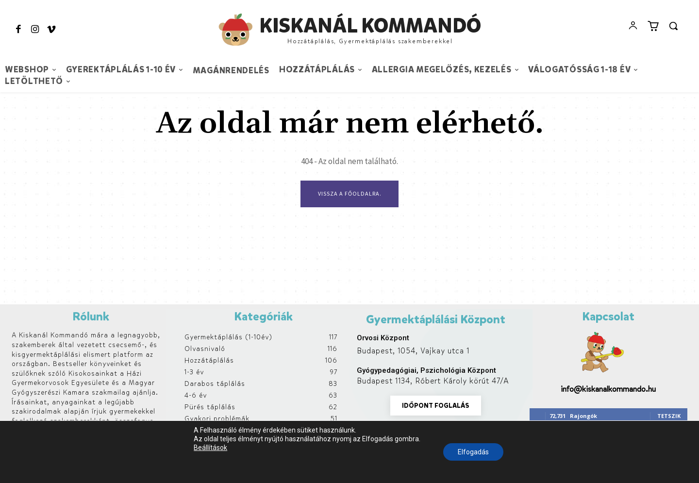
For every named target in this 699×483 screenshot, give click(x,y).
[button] (673, 25)
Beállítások (210, 447)
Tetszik (669, 415)
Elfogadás (473, 452)
